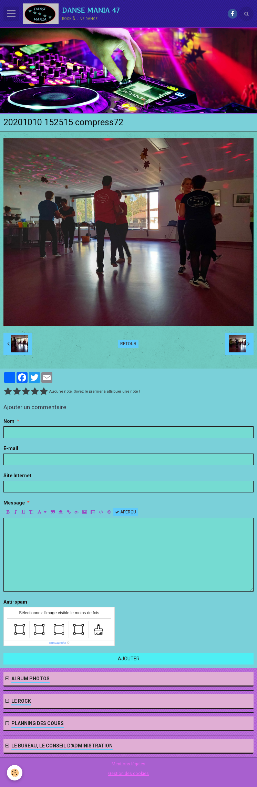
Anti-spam (15, 602)
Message (14, 503)
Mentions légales (128, 763)
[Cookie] (14, 772)
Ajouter (129, 658)
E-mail (10, 448)
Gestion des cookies (128, 773)
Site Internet (17, 475)
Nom (8, 421)
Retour (128, 343)
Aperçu (125, 512)
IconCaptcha (57, 643)
